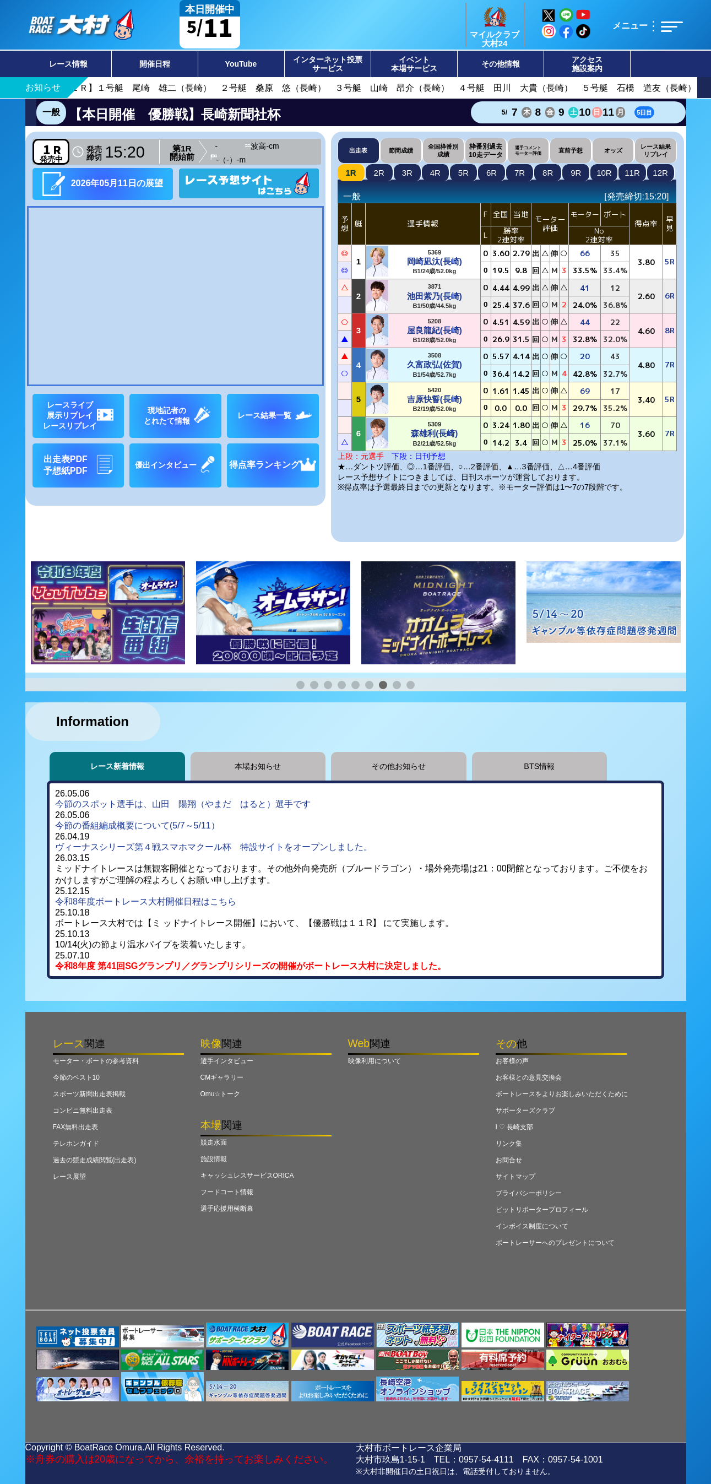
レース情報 (68, 63)
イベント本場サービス (414, 64)
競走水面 (213, 1142)
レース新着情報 (117, 766)
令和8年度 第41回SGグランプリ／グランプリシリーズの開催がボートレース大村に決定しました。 (250, 966)
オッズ (613, 150)
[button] (300, 685)
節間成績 (401, 150)
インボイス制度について (532, 1226)
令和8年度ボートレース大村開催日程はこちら (145, 901)
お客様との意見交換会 (529, 1077)
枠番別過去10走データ (485, 150)
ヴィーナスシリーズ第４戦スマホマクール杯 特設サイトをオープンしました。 (213, 847)
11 (632, 172)
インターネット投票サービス (327, 64)
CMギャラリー (222, 1077)
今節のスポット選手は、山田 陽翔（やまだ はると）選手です (183, 804)
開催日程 (154, 63)
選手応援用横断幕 (226, 1208)
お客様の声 (512, 1061)
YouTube (241, 63)
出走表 (358, 150)
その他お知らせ (399, 766)
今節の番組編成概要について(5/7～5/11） (137, 825)
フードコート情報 (226, 1192)
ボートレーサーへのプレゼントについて (555, 1243)
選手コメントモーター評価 (528, 150)
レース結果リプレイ (656, 150)
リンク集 (509, 1143)
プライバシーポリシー (529, 1193)
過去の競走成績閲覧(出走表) (95, 1160)
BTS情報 (539, 766)
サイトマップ (515, 1176)
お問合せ (509, 1160)
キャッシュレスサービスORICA (247, 1175)
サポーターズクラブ (525, 1110)
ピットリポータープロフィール (542, 1210)
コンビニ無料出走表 (82, 1110)
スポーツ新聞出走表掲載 (89, 1094)
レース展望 (69, 1176)
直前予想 (570, 150)
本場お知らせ (258, 766)
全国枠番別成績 (443, 150)
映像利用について (374, 1061)
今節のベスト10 (76, 1077)
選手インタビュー (226, 1061)
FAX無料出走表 (76, 1127)
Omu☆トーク (220, 1094)
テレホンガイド (76, 1143)
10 (604, 172)
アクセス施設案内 (587, 64)
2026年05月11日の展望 (102, 184)
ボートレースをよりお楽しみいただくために (562, 1094)
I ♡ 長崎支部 (515, 1127)
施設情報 (213, 1159)
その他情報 (500, 63)
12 (660, 172)
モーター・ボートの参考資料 (96, 1061)
